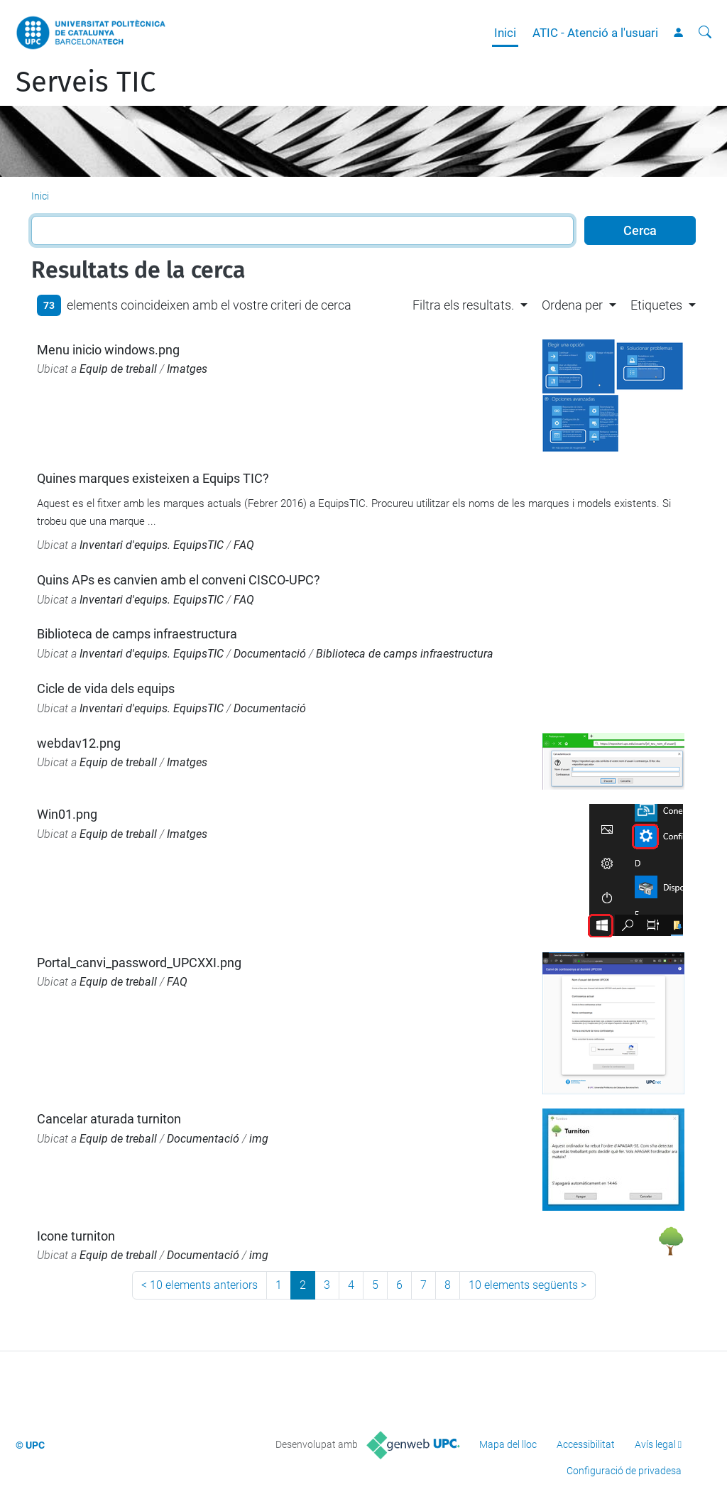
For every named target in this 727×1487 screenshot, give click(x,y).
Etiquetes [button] (656, 305)
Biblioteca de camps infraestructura (137, 633)
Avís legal (655, 1444)
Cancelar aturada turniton (109, 1118)
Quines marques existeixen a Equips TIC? (153, 478)
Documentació (270, 653)
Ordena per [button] (572, 305)
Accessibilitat (586, 1444)
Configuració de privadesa (624, 1470)
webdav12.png (79, 743)
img (258, 1138)
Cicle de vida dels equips (106, 688)
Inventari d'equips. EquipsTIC (152, 545)
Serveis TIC (85, 82)
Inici (505, 33)
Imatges (187, 369)
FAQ (244, 545)
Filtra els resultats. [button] (463, 305)
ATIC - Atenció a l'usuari (595, 33)
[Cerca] (705, 32)
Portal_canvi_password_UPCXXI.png (139, 962)
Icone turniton (76, 1236)
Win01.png (67, 814)
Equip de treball (118, 369)
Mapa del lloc (508, 1444)
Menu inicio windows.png (108, 349)
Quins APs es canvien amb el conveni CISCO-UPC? (178, 579)
